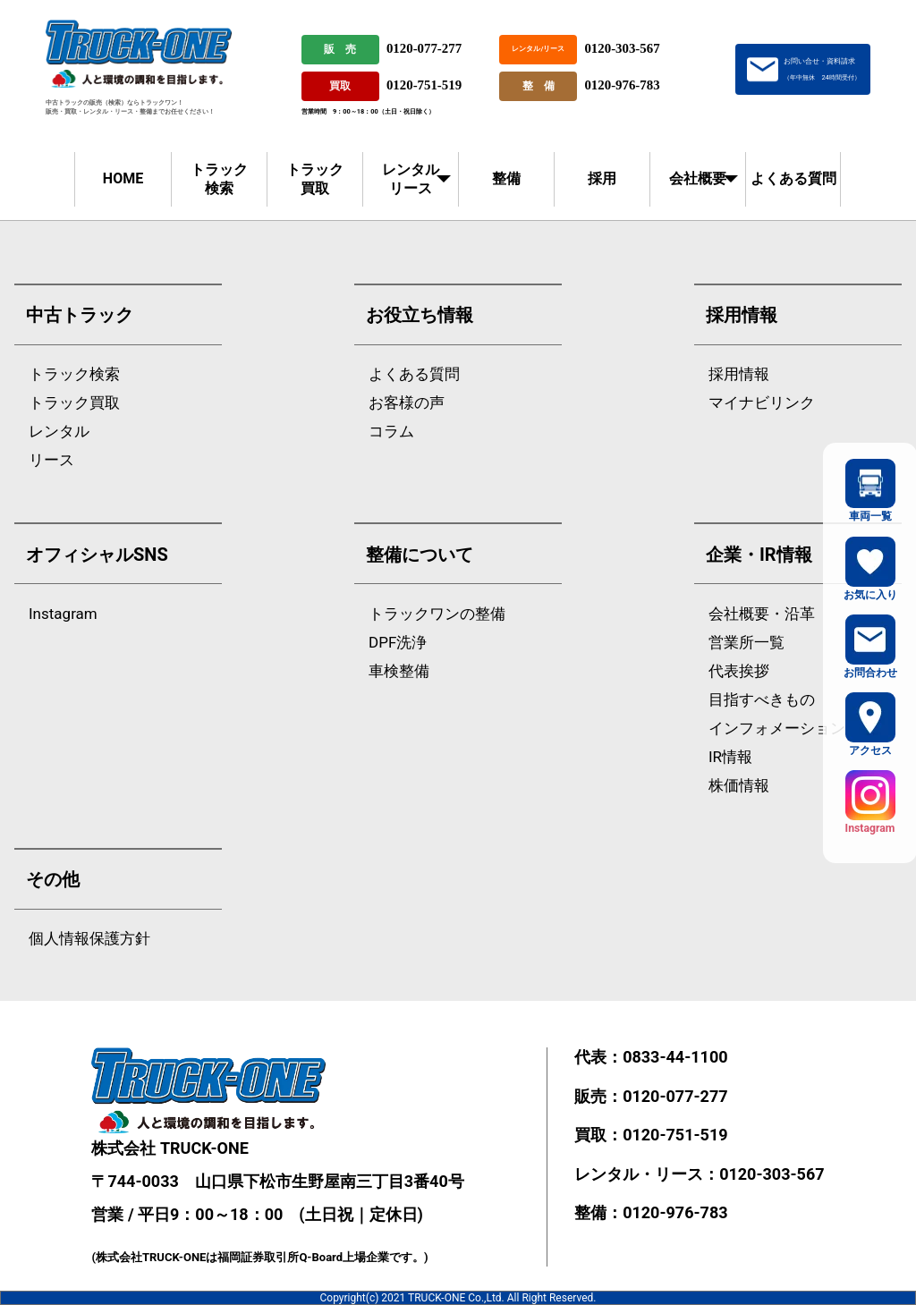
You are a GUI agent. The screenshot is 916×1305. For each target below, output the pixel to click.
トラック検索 (219, 179)
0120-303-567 (621, 48)
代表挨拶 (738, 671)
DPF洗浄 (398, 642)
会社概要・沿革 (761, 614)
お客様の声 (407, 403)
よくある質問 (793, 178)
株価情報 (738, 785)
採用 (602, 178)
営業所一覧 (746, 642)
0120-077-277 (424, 48)
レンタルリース (410, 179)
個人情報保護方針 (89, 938)
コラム (391, 431)
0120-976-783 (621, 85)
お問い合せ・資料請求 (822, 68)
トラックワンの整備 (437, 614)
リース (51, 460)
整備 (506, 178)
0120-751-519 (424, 85)
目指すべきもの (761, 700)
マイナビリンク (761, 403)
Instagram (63, 614)
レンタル (59, 431)
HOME (123, 178)
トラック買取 (315, 179)
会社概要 (697, 178)
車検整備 (399, 671)
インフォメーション (776, 728)
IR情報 (730, 757)
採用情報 (738, 374)
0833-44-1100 (675, 1056)
